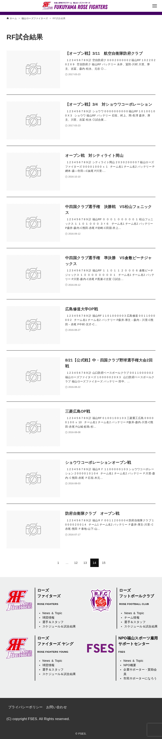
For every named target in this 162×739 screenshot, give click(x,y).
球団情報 (48, 617)
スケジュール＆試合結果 (59, 626)
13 (85, 562)
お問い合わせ (56, 707)
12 (76, 562)
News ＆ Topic (52, 613)
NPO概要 (129, 665)
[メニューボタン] (154, 6)
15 (103, 562)
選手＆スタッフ (53, 622)
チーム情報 (131, 617)
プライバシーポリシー (25, 707)
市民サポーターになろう (140, 678)
